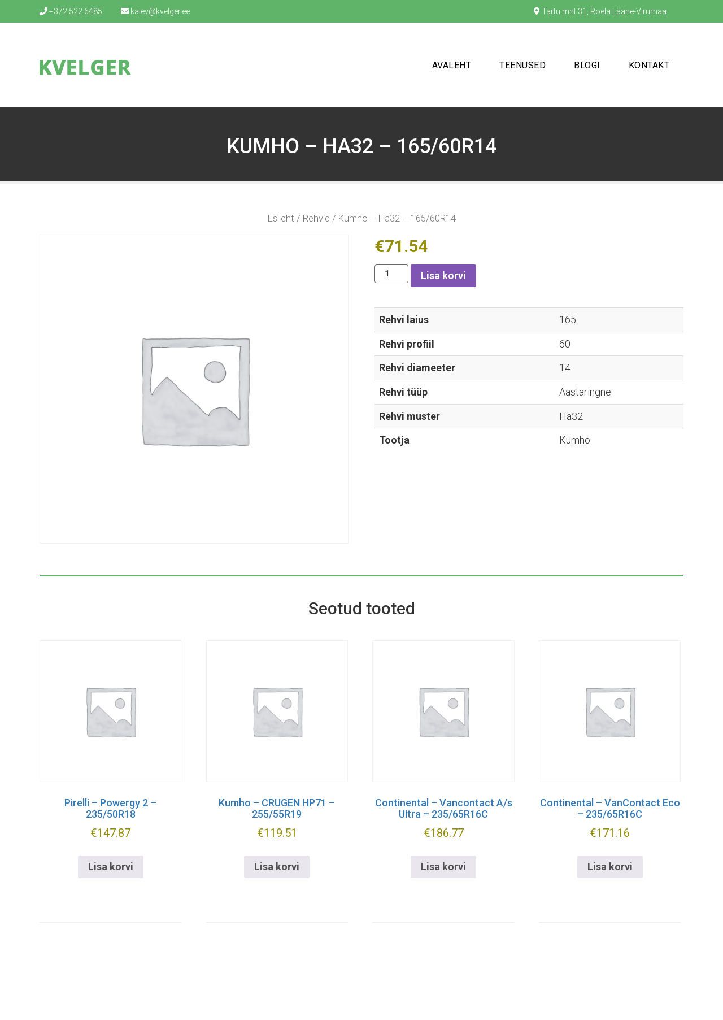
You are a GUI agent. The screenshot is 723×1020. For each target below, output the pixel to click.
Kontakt (649, 65)
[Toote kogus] (391, 273)
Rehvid (316, 218)
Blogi (587, 65)
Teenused (522, 65)
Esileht (281, 218)
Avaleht (452, 65)
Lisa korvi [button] (110, 867)
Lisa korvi (443, 275)
